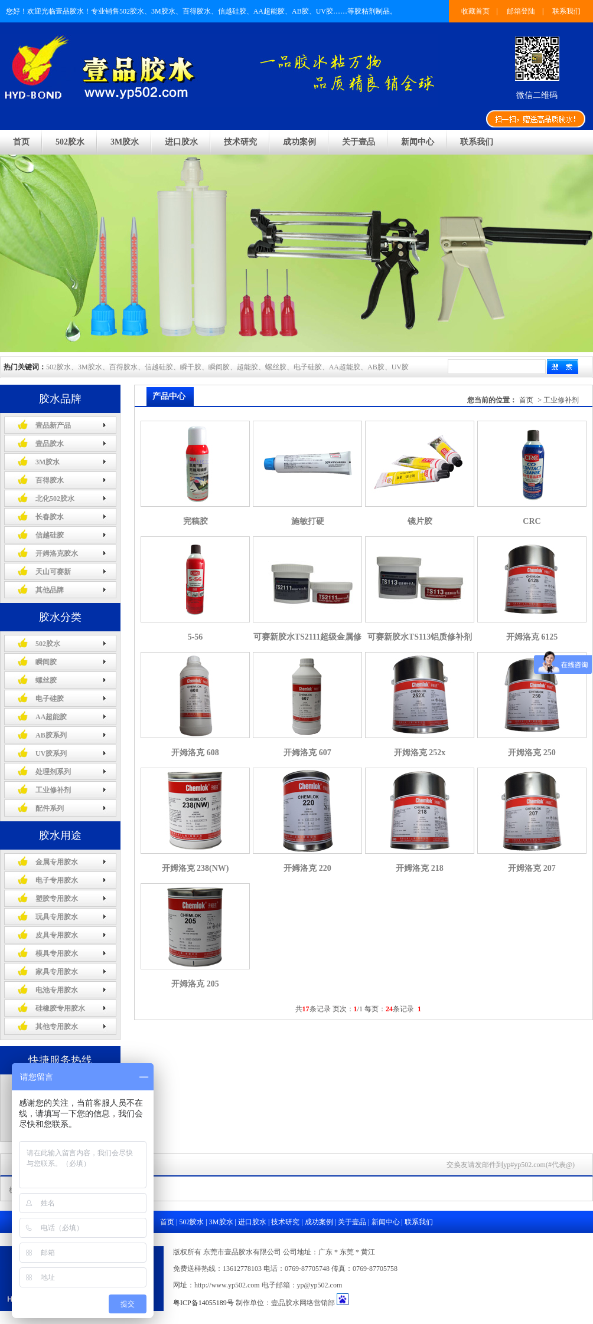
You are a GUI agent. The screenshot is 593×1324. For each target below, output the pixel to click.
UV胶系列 (51, 753)
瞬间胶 (46, 662)
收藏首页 (475, 11)
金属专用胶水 (56, 862)
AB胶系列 (51, 735)
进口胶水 (181, 141)
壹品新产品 (53, 425)
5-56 (195, 636)
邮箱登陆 (521, 11)
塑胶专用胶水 (56, 898)
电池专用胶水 (56, 990)
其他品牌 (49, 590)
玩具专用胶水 (56, 917)
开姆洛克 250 (532, 752)
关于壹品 (358, 141)
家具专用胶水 (56, 972)
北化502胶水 (54, 498)
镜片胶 (420, 521)
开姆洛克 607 (307, 752)
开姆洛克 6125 (532, 636)
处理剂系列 (53, 772)
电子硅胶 (49, 698)
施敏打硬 (307, 521)
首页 (21, 141)
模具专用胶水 (56, 953)
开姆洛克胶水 (56, 553)
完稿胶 (195, 521)
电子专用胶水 (56, 880)
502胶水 (70, 141)
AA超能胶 (51, 717)
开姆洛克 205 (195, 983)
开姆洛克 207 (532, 868)
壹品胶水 (49, 444)
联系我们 (566, 11)
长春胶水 (49, 517)
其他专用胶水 (56, 1027)
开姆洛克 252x (420, 752)
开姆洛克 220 (307, 868)
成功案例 (299, 141)
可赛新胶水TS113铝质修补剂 (419, 636)
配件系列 (49, 808)
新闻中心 (417, 141)
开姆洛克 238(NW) (195, 868)
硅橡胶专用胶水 (60, 1008)
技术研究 (240, 141)
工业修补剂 (53, 790)
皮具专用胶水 (56, 935)
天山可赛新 (53, 572)
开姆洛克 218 (420, 868)
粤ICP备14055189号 (203, 1303)
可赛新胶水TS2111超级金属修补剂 (307, 642)
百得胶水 (49, 480)
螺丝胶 (46, 680)
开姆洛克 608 (195, 752)
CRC (531, 521)
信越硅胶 (49, 535)
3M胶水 (124, 141)
